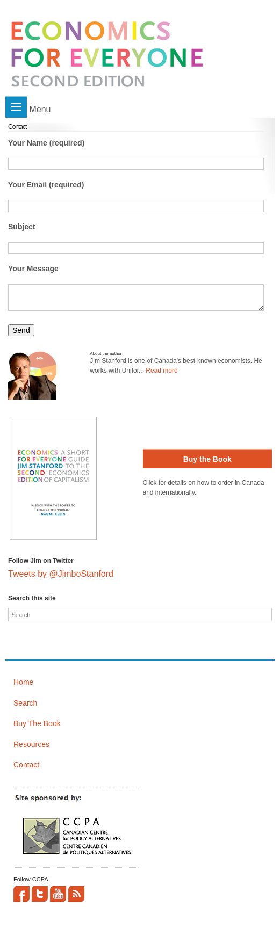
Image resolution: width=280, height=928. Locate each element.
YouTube (58, 894)
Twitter (40, 894)
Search (25, 703)
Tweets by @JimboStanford (60, 573)
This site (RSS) (76, 894)
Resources (31, 744)
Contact (26, 764)
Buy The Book (37, 723)
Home (23, 682)
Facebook (21, 894)
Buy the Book (207, 459)
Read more (161, 370)
